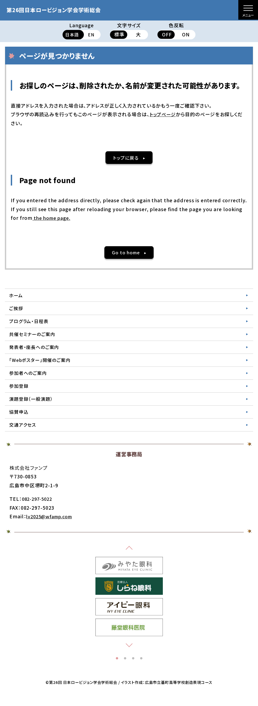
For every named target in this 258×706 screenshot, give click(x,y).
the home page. (52, 218)
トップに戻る (125, 158)
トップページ (163, 114)
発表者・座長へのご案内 (35, 352)
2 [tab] (125, 669)
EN (91, 34)
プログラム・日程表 (30, 324)
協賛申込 (19, 421)
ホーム (16, 297)
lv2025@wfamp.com (51, 527)
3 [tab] (133, 669)
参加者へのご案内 (29, 379)
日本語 (72, 34)
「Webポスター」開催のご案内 (41, 366)
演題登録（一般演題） (32, 407)
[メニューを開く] (248, 10)
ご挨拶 (16, 311)
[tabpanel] (129, 576)
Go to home (125, 253)
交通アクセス (23, 435)
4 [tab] (141, 669)
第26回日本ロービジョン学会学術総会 (62, 9)
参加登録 (19, 393)
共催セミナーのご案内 (33, 338)
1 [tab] (117, 669)
